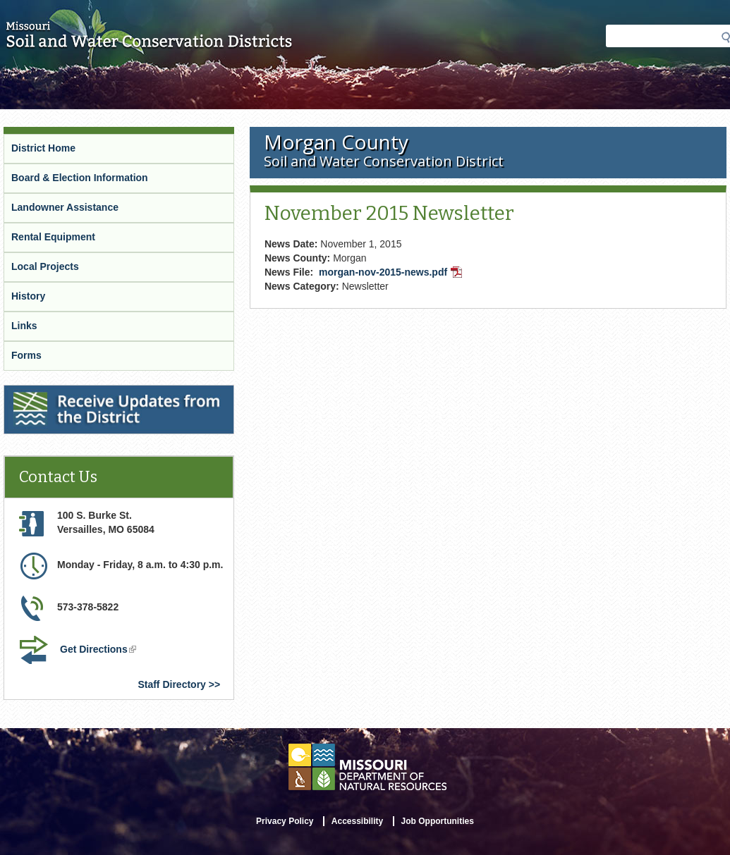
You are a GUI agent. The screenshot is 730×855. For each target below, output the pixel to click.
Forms (26, 355)
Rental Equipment (53, 236)
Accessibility (357, 821)
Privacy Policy (284, 821)
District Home (43, 148)
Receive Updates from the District (85, 394)
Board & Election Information (79, 177)
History (28, 296)
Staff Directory (171, 684)
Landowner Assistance (64, 207)
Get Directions (99, 651)
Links (24, 325)
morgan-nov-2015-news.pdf (392, 273)
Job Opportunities (437, 821)
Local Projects (45, 266)
